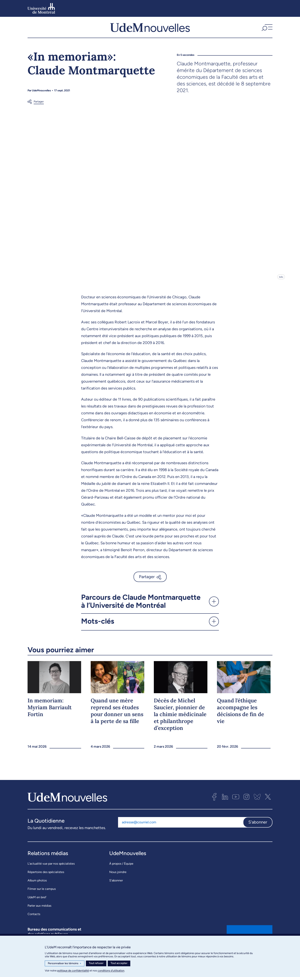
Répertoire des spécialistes (46, 878)
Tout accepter (119, 963)
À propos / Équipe (121, 870)
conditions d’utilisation (111, 970)
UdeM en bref (37, 903)
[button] (266, 30)
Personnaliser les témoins (64, 963)
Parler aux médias (39, 912)
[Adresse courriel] (180, 828)
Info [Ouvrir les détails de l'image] (281, 283)
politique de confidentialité (73, 970)
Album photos (37, 886)
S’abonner (116, 886)
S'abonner (257, 828)
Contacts (34, 920)
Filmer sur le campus (42, 895)
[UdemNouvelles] (150, 30)
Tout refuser (96, 963)
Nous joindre (117, 878)
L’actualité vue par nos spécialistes (51, 870)
